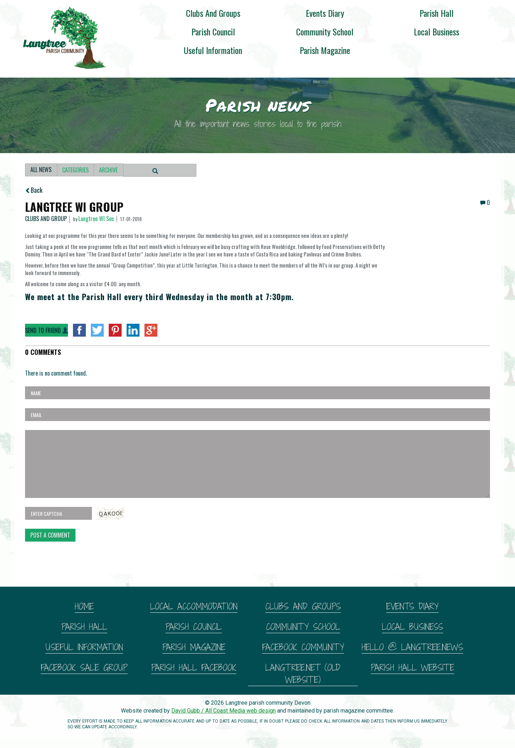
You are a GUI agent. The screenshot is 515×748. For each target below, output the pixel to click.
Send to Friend (46, 330)
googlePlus (150, 329)
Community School (324, 31)
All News (41, 169)
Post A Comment (50, 535)
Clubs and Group (46, 219)
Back (34, 189)
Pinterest (115, 329)
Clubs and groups (213, 12)
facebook (79, 329)
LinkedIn (133, 329)
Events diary (325, 12)
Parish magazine (325, 50)
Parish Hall (436, 12)
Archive (109, 170)
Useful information (213, 50)
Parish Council (213, 31)
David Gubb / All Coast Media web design (223, 710)
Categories (76, 170)
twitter (97, 329)
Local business (436, 31)
